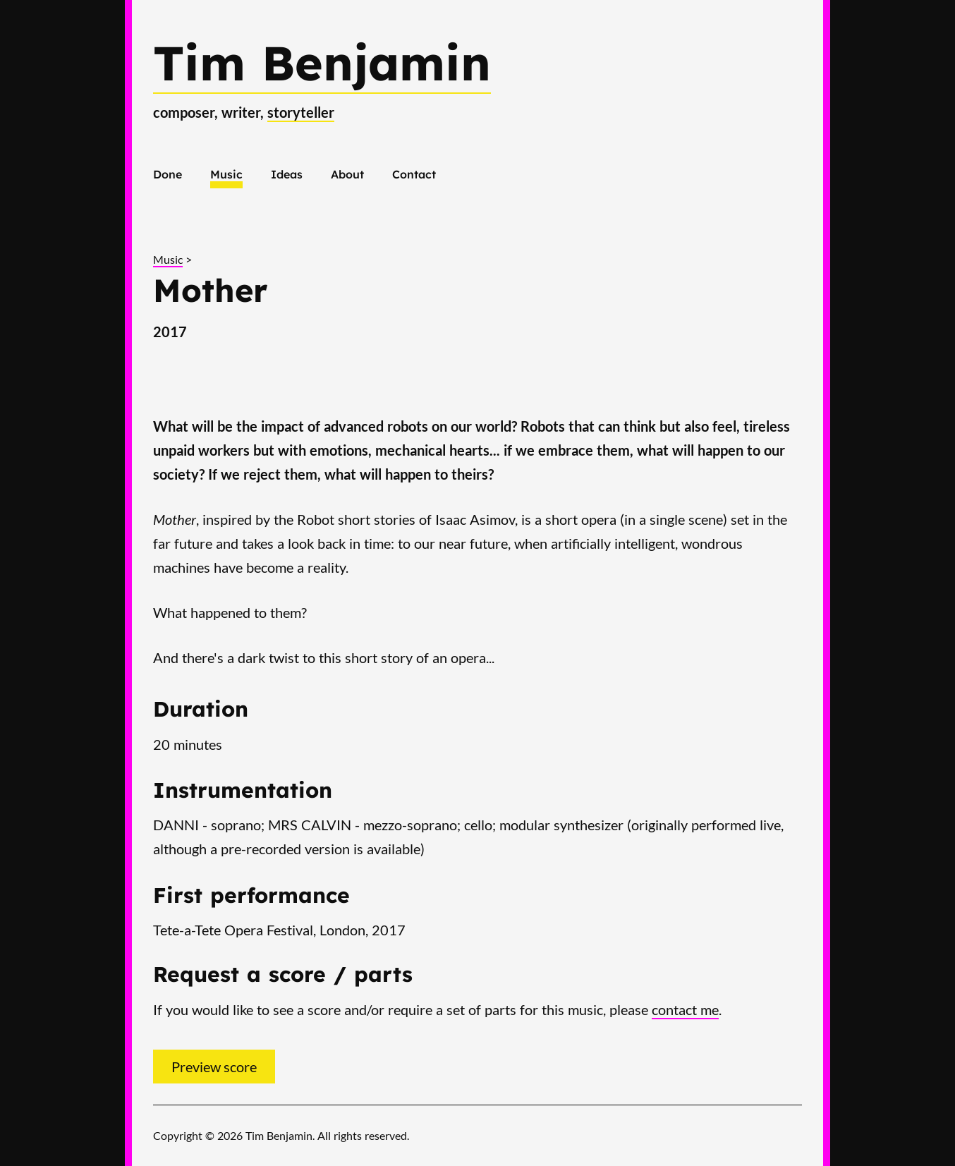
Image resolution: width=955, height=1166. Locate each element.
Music (226, 174)
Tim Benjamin (322, 62)
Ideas (287, 174)
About (347, 174)
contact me (685, 1009)
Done (167, 174)
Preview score (214, 1066)
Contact (414, 174)
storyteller (300, 112)
